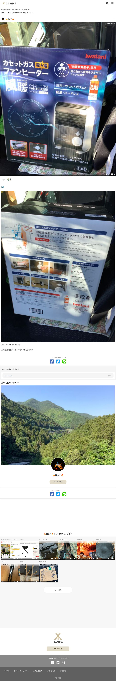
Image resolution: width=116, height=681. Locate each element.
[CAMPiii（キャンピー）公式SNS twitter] (58, 662)
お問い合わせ (51, 671)
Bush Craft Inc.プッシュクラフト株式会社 (48, 564)
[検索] (107, 3)
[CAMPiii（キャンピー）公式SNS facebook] (52, 662)
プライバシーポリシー (21, 671)
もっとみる (58, 590)
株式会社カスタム (81, 541)
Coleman (22, 541)
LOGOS (60, 541)
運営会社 (63, 671)
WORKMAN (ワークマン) (7, 541)
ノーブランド (23, 564)
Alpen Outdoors (43, 541)
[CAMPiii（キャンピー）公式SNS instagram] (63, 662)
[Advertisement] (58, 515)
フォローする (58, 482)
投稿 (109, 375)
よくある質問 (37, 671)
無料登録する (58, 648)
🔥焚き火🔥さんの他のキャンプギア (58, 534)
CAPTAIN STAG (100, 541)
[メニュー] (112, 3)
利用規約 (7, 671)
